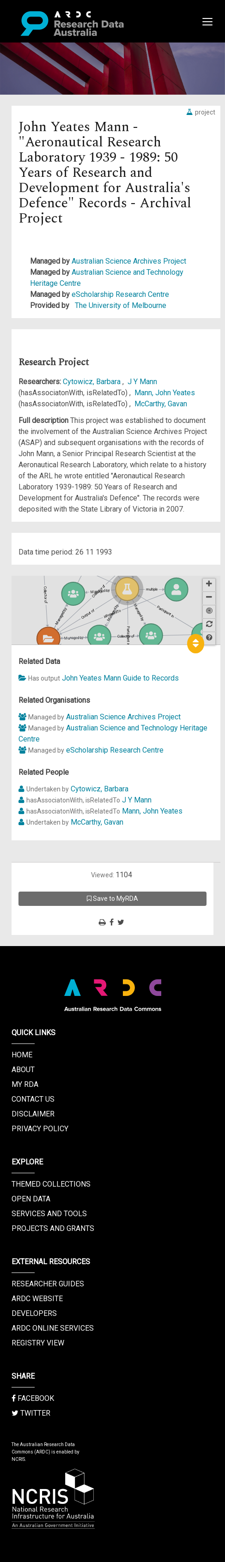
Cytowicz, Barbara (92, 381)
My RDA (25, 1084)
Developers (34, 1313)
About (23, 1069)
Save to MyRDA (112, 898)
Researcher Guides (48, 1283)
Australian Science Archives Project (129, 261)
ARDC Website (37, 1298)
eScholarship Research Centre (120, 294)
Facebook (33, 1398)
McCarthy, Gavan (160, 403)
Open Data (31, 1198)
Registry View (38, 1343)
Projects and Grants (53, 1228)
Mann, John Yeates (164, 392)
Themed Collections (51, 1184)
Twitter (31, 1413)
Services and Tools (49, 1213)
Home (22, 1054)
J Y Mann (142, 381)
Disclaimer (33, 1114)
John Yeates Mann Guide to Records (120, 678)
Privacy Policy (40, 1128)
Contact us (33, 1099)
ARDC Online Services (53, 1328)
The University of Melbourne (120, 305)
